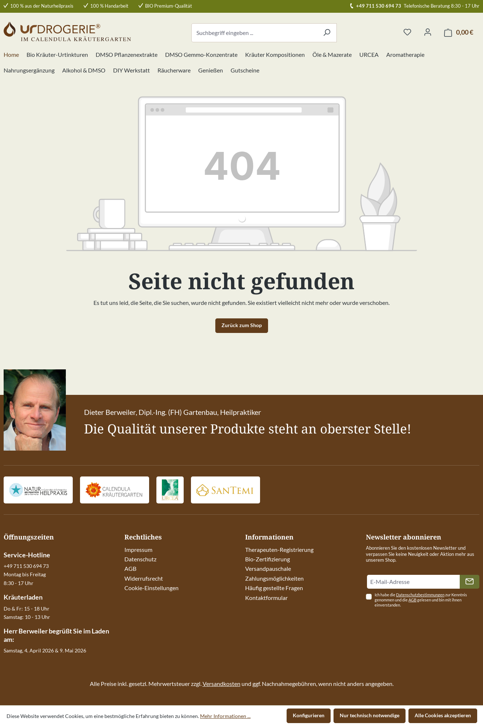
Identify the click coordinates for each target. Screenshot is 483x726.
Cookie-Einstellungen (151, 587)
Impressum (138, 549)
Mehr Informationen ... (225, 716)
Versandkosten (221, 683)
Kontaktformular (266, 597)
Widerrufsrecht (143, 578)
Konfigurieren (308, 715)
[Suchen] (327, 32)
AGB (130, 568)
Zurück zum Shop (241, 325)
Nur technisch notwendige (369, 715)
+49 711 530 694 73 (378, 6)
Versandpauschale (268, 568)
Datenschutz (140, 559)
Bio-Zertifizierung (267, 559)
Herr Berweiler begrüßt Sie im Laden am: (56, 635)
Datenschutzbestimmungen (420, 594)
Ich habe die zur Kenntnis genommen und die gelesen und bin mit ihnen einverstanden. (421, 599)
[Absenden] (469, 582)
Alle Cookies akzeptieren (443, 715)
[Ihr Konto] (428, 32)
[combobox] (254, 32)
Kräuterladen (23, 597)
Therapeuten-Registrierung (279, 549)
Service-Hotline (27, 555)
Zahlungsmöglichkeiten (274, 578)
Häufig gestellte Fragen (274, 587)
